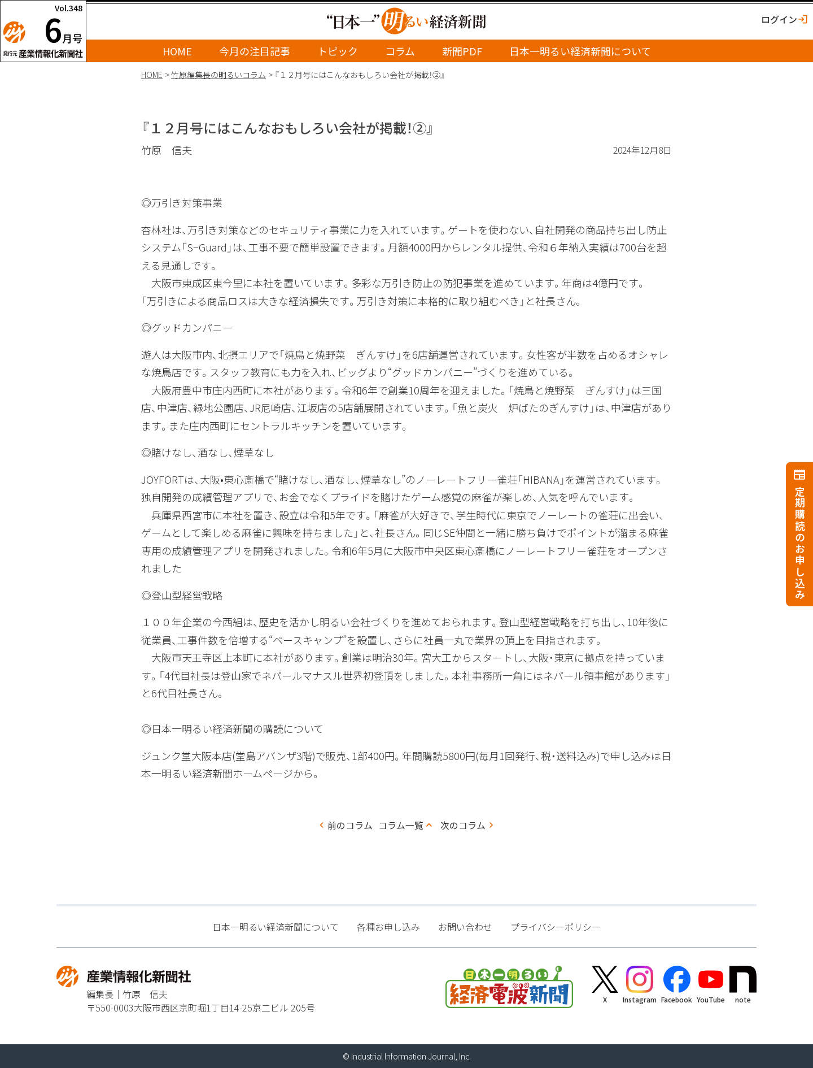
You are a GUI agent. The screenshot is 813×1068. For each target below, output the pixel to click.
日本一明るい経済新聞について (580, 51)
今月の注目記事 (254, 51)
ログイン (779, 19)
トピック (337, 51)
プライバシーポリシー (555, 927)
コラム (400, 51)
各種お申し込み (388, 927)
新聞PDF (462, 51)
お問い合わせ (465, 927)
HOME (177, 51)
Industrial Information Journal (403, 1056)
